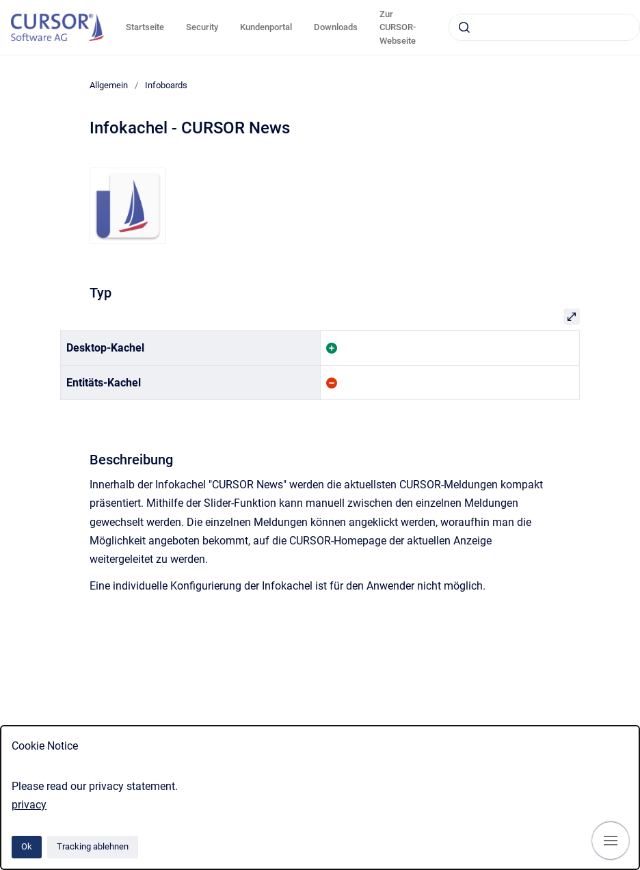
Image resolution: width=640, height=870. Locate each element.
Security (202, 27)
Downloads (336, 27)
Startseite (145, 27)
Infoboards (166, 85)
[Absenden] (464, 27)
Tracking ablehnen (93, 846)
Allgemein (109, 85)
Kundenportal (266, 27)
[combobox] (544, 27)
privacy (29, 804)
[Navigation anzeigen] (610, 840)
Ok (26, 846)
